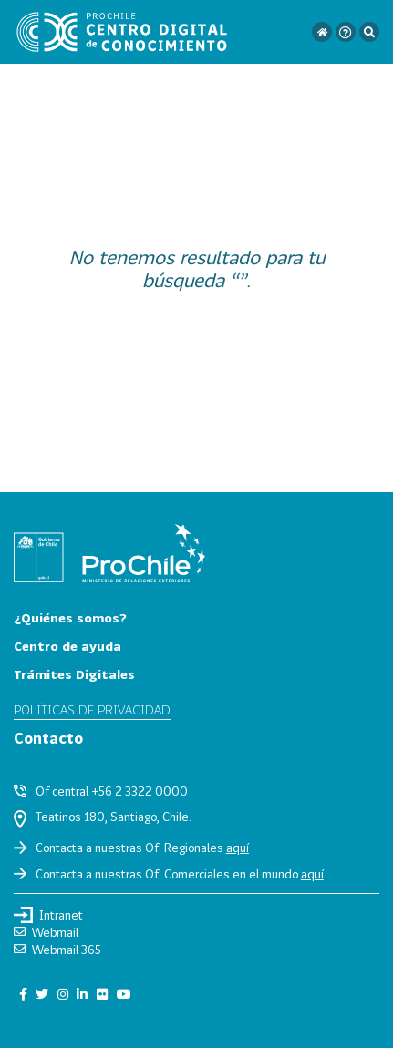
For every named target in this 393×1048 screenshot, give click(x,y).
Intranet (48, 915)
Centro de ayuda (67, 645)
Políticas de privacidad (92, 709)
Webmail (46, 932)
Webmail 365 (57, 949)
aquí (237, 847)
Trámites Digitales (74, 674)
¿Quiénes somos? (70, 617)
